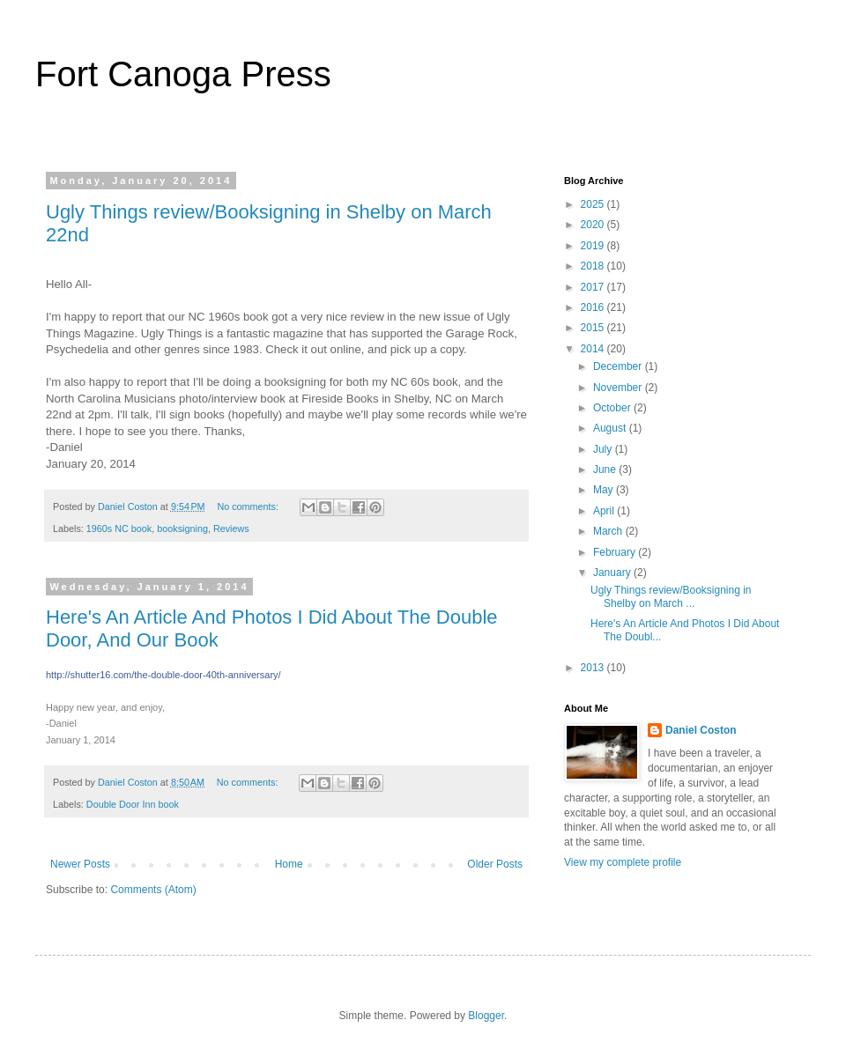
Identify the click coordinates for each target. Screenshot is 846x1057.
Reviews (231, 528)
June (606, 469)
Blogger (486, 1015)
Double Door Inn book (132, 804)
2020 (594, 224)
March (609, 531)
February (615, 552)
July (604, 449)
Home (289, 864)
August (611, 428)
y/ (163, 674)
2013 (594, 668)
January (613, 572)
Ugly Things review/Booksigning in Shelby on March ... (671, 596)
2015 (594, 328)
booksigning (182, 528)
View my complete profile (622, 862)
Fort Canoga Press (183, 74)
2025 (594, 204)
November (619, 387)
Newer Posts (80, 864)
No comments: (249, 506)
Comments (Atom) (153, 889)
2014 (594, 349)
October (613, 408)
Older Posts (495, 864)
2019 (594, 246)
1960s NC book (119, 528)
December (619, 366)
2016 (594, 307)
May (604, 490)
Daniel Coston (701, 730)
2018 (594, 266)
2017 (594, 287)
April (605, 511)
